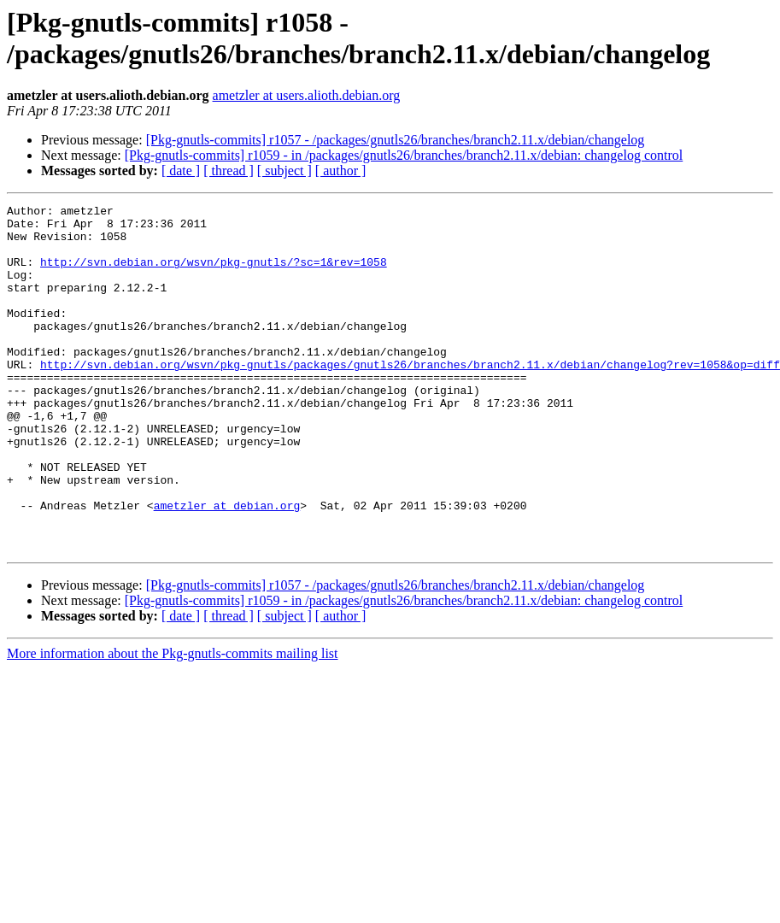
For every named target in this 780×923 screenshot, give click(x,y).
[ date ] (180, 170)
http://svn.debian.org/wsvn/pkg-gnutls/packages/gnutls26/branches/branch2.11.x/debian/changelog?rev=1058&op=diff (410, 397)
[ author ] (341, 170)
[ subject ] (284, 170)
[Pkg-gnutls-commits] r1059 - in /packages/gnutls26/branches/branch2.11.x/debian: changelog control (404, 155)
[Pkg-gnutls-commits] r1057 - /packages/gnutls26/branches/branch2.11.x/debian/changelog (395, 139)
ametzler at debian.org (227, 566)
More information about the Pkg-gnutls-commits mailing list (172, 722)
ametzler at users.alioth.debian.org (307, 95)
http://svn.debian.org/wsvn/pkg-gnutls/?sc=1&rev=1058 (213, 274)
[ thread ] (228, 170)
